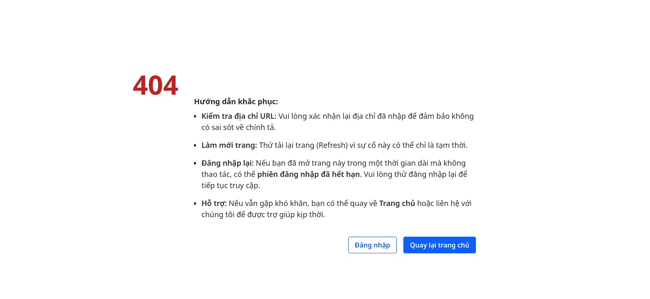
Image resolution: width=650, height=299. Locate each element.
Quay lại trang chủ (439, 245)
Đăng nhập (372, 245)
